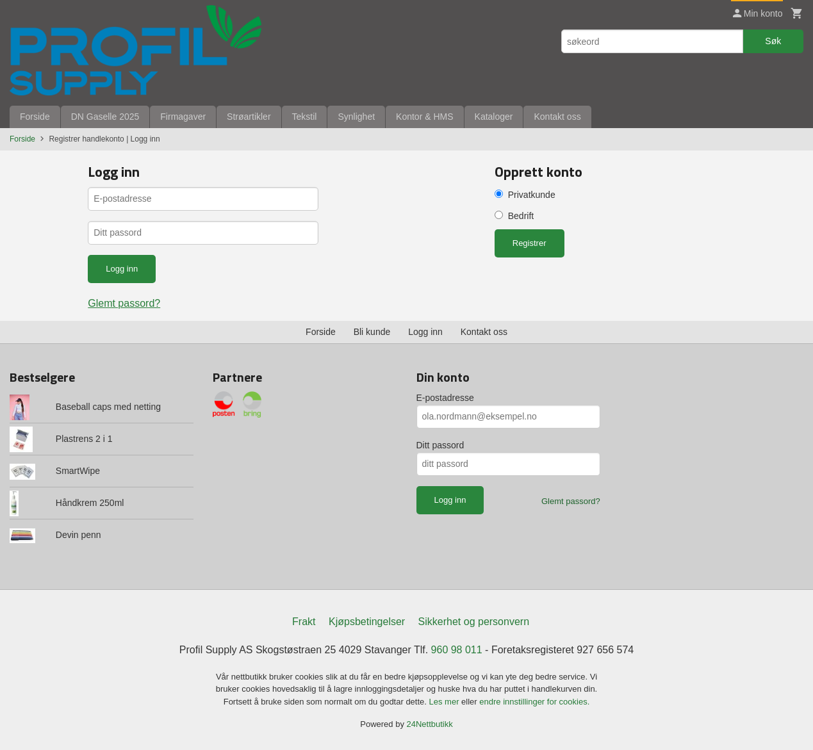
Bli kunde (372, 332)
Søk (773, 41)
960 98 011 (456, 649)
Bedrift (521, 216)
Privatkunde (531, 195)
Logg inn (425, 332)
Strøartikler (248, 116)
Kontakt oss (557, 116)
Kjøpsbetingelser (367, 621)
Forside (35, 116)
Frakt (303, 621)
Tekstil (304, 116)
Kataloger (494, 116)
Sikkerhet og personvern (473, 621)
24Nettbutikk (430, 724)
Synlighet (356, 116)
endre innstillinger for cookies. (534, 701)
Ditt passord (440, 445)
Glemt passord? (124, 303)
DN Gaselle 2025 (105, 116)
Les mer (445, 701)
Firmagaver (183, 116)
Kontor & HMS (424, 116)
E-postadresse (445, 398)
